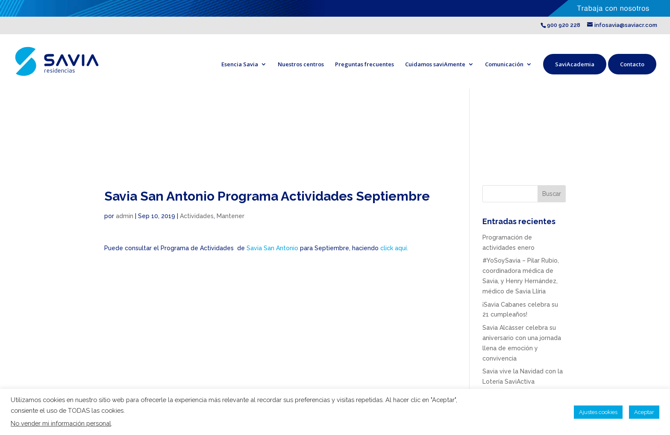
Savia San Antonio (272, 248)
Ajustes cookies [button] (598, 412)
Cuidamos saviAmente (435, 64)
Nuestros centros (301, 64)
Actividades (197, 216)
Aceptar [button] (644, 412)
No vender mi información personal (61, 423)
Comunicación (504, 64)
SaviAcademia (574, 64)
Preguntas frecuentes (364, 64)
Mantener (230, 216)
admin (124, 216)
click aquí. (394, 248)
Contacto (632, 64)
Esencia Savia (239, 64)
